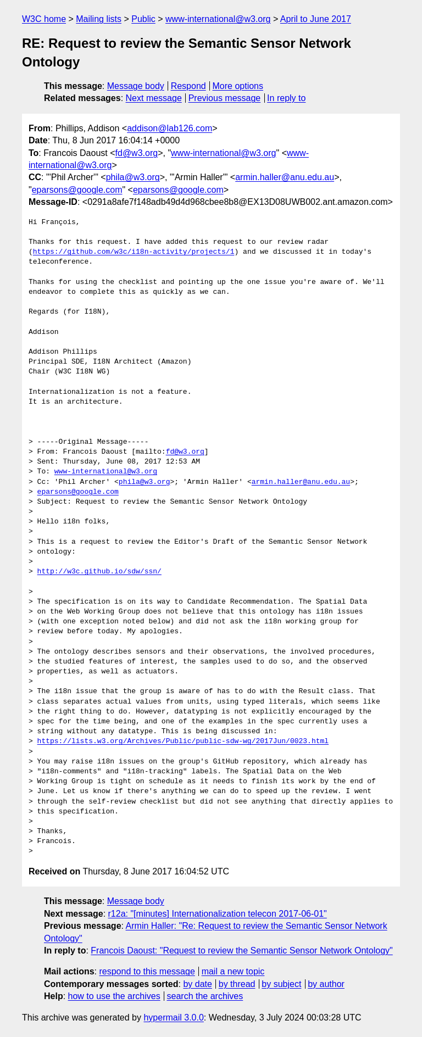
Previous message (224, 98)
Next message (154, 98)
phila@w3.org (133, 177)
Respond (188, 86)
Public (143, 19)
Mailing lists (98, 19)
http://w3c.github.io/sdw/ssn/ (99, 572)
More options (238, 86)
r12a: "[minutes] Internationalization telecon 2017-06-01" (217, 913)
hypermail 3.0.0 (173, 1017)
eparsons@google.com (77, 189)
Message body (135, 86)
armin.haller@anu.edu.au (284, 177)
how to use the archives (114, 996)
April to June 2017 (315, 19)
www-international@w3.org (217, 19)
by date (197, 984)
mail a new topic (233, 971)
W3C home (44, 19)
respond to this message (147, 971)
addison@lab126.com (169, 128)
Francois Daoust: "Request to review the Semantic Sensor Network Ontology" (241, 950)
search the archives (205, 996)
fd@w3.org (136, 153)
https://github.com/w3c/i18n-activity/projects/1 (134, 252)
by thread (237, 984)
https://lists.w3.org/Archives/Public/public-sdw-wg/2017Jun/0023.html (183, 741)
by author (326, 984)
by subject (281, 984)
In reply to (286, 98)
